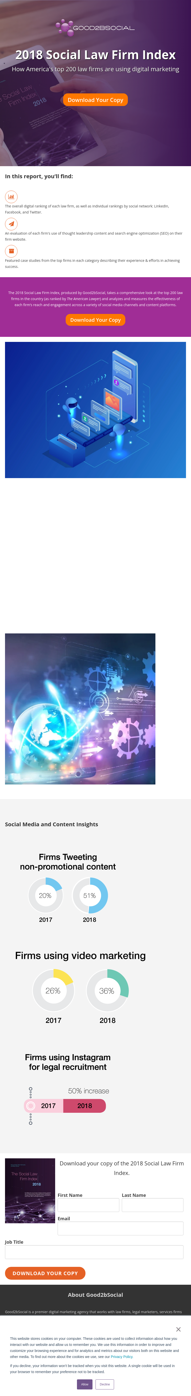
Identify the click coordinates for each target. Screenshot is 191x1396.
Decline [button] (105, 1384)
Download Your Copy (95, 99)
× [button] (178, 1329)
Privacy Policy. (122, 1357)
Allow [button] (84, 1384)
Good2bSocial (94, 292)
